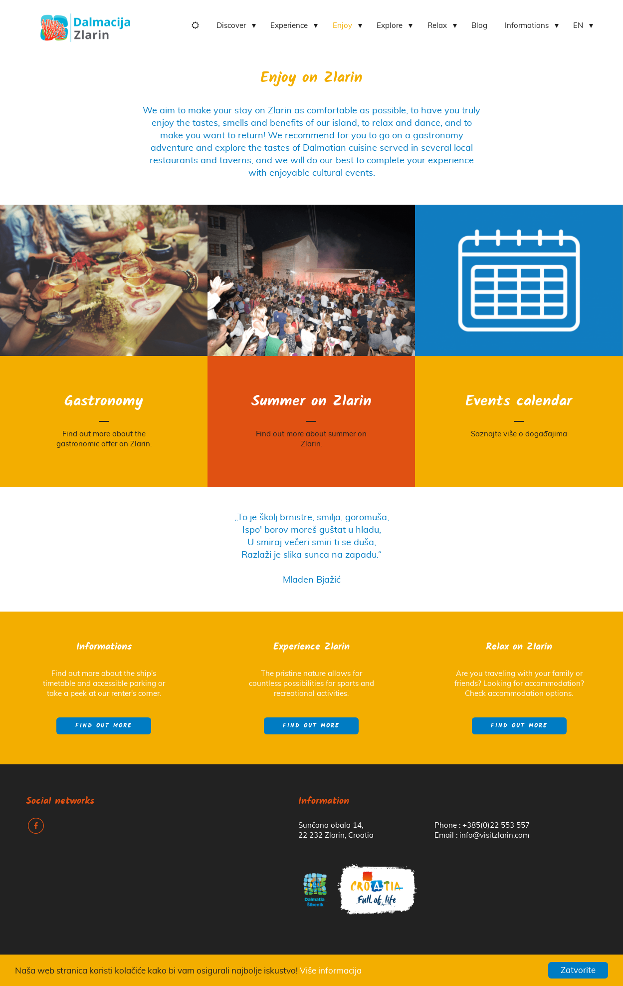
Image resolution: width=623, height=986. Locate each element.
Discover (231, 25)
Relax (437, 25)
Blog (479, 25)
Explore (390, 25)
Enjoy (342, 25)
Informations (527, 25)
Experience (289, 25)
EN (578, 25)
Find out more (103, 726)
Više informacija (331, 971)
